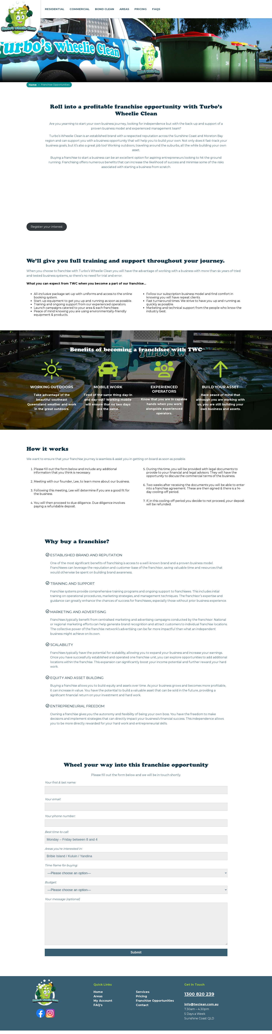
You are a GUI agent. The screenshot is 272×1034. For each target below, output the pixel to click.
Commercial (80, 9)
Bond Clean (104, 9)
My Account (103, 1008)
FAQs (156, 9)
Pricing (140, 9)
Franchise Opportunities (155, 1008)
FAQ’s (98, 1012)
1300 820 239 (199, 1001)
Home (33, 84)
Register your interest (47, 226)
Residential (54, 9)
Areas (124, 9)
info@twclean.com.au (201, 1011)
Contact (142, 1012)
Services (142, 999)
